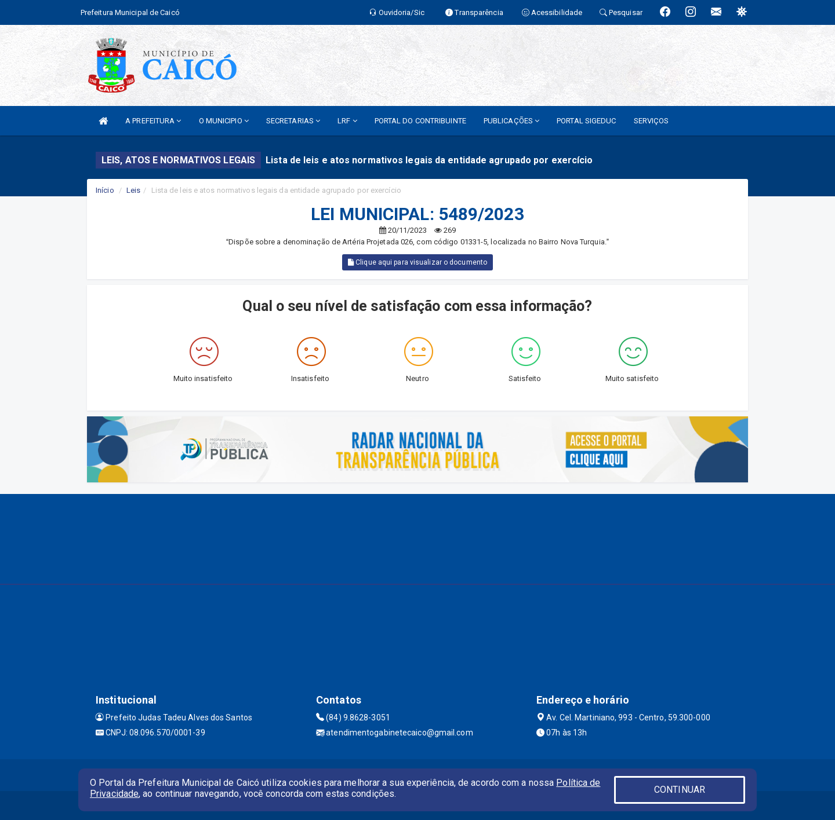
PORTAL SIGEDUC (586, 120)
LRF (347, 120)
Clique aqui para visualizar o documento (417, 262)
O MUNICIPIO (224, 120)
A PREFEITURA (153, 120)
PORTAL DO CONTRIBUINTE (420, 120)
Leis (133, 190)
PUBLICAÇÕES (511, 120)
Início (105, 190)
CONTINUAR (679, 789)
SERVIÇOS (651, 120)
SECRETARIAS (293, 120)
